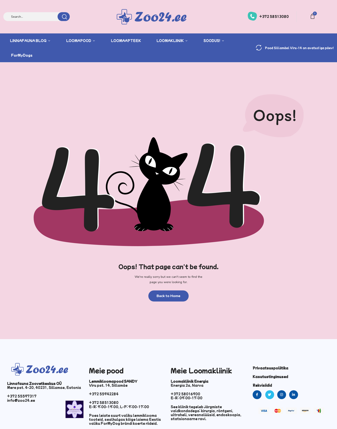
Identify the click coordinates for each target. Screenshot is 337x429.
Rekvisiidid (262, 385)
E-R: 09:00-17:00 (186, 398)
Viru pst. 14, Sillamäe (108, 385)
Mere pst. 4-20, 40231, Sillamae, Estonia (44, 387)
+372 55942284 (103, 394)
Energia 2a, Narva (187, 385)
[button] (313, 16)
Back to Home (168, 296)
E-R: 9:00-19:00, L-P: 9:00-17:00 (119, 406)
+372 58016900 (185, 394)
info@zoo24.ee (21, 400)
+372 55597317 (22, 396)
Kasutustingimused (270, 376)
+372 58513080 (274, 16)
